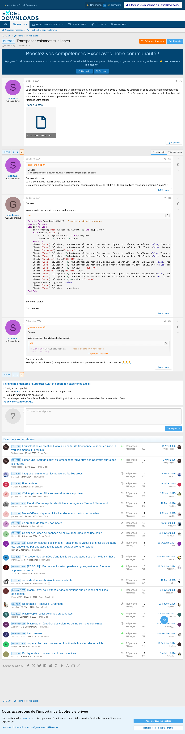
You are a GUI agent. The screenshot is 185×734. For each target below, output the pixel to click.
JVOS (13, 573)
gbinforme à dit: (35, 165)
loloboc (172, 646)
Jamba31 (15, 637)
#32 (169, 198)
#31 (169, 159)
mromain (172, 559)
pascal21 (15, 477)
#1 (181, 81)
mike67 (14, 526)
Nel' (13, 550)
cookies (26, 718)
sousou (172, 496)
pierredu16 (16, 496)
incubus (14, 656)
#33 (169, 321)
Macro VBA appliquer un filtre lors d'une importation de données (60, 513)
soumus (8, 45)
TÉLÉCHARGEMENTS (48, 24)
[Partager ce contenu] (176, 81)
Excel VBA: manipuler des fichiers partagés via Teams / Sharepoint (67, 503)
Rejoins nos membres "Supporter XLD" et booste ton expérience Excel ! (47, 383)
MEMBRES (120, 24)
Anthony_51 (16, 627)
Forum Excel (43, 453)
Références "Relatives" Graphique (42, 603)
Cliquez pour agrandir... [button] (98, 353)
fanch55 (172, 516)
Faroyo (14, 647)
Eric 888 (14, 506)
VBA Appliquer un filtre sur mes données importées (53, 493)
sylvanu (172, 636)
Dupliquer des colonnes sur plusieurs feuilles (49, 653)
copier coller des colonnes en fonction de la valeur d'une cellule (65, 643)
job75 (173, 583)
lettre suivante (35, 633)
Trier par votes (175, 152)
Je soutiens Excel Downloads (20, 5)
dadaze (14, 487)
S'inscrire (103, 71)
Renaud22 (15, 536)
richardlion (15, 583)
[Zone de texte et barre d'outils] (104, 416)
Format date (29, 483)
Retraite (14, 617)
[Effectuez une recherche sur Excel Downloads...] (153, 5)
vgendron (15, 607)
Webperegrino (17, 453)
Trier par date (159, 152)
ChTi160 (172, 526)
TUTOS (99, 24)
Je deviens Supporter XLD (18, 401)
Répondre (175, 142)
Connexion (86, 71)
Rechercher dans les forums (44, 30)
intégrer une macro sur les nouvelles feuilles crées (52, 473)
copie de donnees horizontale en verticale (47, 580)
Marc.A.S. (15, 560)
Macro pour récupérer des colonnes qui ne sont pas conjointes (64, 623)
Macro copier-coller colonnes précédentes (47, 613)
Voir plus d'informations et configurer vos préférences (30, 727)
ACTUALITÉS (78, 24)
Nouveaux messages (15, 30)
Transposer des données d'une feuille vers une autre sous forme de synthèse (68, 556)
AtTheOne (171, 536)
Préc (7, 152)
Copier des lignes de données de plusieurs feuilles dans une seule (62, 533)
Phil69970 (171, 569)
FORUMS (22, 24)
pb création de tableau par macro (42, 523)
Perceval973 (16, 597)
